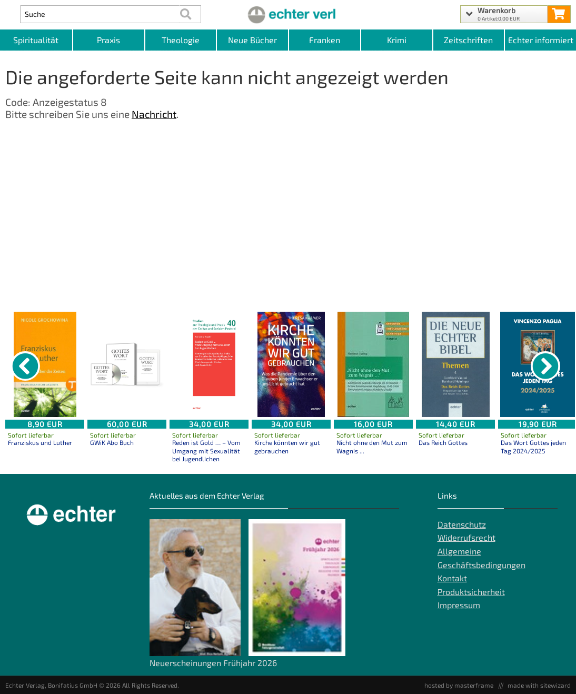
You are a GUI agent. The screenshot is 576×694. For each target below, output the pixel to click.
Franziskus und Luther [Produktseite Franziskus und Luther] (40, 442)
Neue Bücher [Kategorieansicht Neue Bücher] (252, 40)
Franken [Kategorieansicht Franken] (324, 40)
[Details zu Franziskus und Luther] (44, 364)
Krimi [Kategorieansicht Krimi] (396, 40)
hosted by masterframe (458, 685)
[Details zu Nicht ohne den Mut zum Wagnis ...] (373, 364)
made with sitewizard (539, 685)
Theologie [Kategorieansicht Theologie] (181, 40)
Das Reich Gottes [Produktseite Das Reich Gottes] (443, 442)
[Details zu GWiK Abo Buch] (126, 364)
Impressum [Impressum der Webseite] (459, 605)
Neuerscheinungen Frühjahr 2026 (213, 663)
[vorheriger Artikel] (25, 366)
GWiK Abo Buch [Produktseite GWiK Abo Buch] (112, 442)
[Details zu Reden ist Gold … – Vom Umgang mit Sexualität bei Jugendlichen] (209, 364)
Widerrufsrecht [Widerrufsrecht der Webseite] (466, 537)
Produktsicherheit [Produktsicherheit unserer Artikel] (471, 592)
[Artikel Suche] (100, 14)
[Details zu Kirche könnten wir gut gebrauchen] (291, 364)
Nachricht (154, 114)
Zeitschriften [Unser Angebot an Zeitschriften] (468, 40)
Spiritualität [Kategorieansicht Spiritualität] (35, 40)
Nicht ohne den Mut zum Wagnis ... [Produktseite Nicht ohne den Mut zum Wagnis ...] (372, 446)
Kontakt (452, 578)
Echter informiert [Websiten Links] (540, 40)
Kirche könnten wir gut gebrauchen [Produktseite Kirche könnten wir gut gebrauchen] (287, 446)
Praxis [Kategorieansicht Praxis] (108, 40)
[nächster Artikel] (545, 366)
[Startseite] (288, 14)
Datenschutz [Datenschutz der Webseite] (462, 524)
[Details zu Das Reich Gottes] (455, 364)
